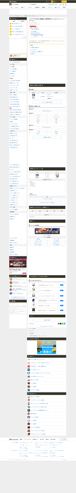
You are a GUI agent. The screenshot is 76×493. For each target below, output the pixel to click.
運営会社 (47, 439)
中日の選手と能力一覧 (13, 147)
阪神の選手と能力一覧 (13, 142)
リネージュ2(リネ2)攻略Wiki (24, 456)
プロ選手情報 (37, 7)
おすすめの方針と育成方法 (14, 99)
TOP (11, 7)
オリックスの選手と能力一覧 (15, 176)
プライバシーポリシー (27, 439)
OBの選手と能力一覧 (13, 135)
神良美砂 (57, 176)
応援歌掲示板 (12, 252)
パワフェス (30, 7)
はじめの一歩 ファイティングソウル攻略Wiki (57, 456)
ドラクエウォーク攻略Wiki (24, 448)
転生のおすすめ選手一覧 (35, 29)
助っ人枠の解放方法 (56, 244)
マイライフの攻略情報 (13, 209)
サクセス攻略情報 (33, 31)
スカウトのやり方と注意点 (14, 101)
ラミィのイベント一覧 (13, 87)
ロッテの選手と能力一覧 (14, 183)
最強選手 (43, 7)
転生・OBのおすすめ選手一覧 (15, 106)
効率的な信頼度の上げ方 (14, 97)
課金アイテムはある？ (13, 242)
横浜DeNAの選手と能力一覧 (14, 167)
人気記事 (13, 21)
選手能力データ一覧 (13, 133)
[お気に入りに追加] (51, 4)
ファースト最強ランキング (14, 195)
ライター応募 (63, 439)
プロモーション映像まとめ (14, 214)
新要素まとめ (12, 218)
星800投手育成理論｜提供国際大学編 (37, 34)
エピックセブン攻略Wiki (23, 455)
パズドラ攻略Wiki (37, 447)
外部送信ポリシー (35, 439)
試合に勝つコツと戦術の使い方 (15, 114)
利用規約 (21, 439)
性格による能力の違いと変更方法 (15, 109)
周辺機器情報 (12, 240)
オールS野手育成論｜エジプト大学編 (37, 35)
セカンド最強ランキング (14, 197)
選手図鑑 (38, 239)
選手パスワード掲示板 (13, 254)
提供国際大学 (12, 73)
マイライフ (50, 7)
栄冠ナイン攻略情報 (13, 94)
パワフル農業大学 (13, 71)
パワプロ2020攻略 (32, 328)
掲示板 (64, 7)
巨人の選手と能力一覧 (13, 140)
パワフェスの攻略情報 (13, 119)
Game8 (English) (52, 439)
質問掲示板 (12, 249)
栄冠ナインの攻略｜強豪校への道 (17, 31)
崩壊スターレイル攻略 (23, 447)
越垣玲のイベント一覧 (13, 90)
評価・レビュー (57, 7)
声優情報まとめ (12, 216)
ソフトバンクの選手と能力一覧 (15, 171)
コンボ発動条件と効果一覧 (14, 126)
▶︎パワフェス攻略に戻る (47, 232)
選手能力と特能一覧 (35, 47)
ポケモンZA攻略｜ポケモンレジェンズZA (26, 442)
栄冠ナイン (23, 7)
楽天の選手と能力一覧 (13, 178)
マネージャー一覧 (56, 239)
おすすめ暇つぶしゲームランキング (18, 297)
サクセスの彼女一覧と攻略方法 (17, 26)
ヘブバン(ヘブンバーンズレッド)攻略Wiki (41, 450)
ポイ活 (48, 1)
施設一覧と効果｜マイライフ (17, 23)
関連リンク (34, 53)
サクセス (16, 7)
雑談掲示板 (12, 247)
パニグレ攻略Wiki (52, 455)
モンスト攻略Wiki (52, 447)
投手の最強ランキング (13, 190)
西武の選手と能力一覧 (13, 174)
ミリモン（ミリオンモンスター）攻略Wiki (41, 456)
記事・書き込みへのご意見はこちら (47, 326)
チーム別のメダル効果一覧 (14, 128)
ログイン (64, 1)
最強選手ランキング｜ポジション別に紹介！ (17, 188)
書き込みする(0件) (47, 320)
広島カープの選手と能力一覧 (15, 145)
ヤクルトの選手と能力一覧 (14, 164)
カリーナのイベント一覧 (14, 85)
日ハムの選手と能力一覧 (14, 181)
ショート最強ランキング (14, 202)
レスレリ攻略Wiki (37, 455)
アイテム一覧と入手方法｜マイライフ (18, 34)
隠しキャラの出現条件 (38, 244)
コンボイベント (34, 49)
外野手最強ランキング (13, 204)
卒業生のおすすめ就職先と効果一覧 (16, 112)
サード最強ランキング (13, 200)
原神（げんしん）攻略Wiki (24, 450)
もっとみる (24, 37)
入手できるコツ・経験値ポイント (38, 51)
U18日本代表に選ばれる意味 (14, 104)
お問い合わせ (42, 439)
